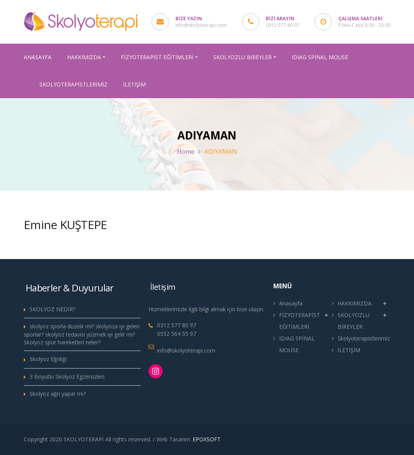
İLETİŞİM (349, 350)
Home (186, 151)
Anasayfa (291, 303)
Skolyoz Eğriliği (48, 359)
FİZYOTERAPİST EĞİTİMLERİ (299, 320)
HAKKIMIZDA (355, 303)
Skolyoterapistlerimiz (364, 338)
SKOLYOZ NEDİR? (52, 309)
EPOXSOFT (207, 439)
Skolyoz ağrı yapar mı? (58, 393)
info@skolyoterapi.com (201, 25)
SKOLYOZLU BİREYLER (354, 320)
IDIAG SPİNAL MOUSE (297, 344)
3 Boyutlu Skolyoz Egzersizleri (67, 376)
